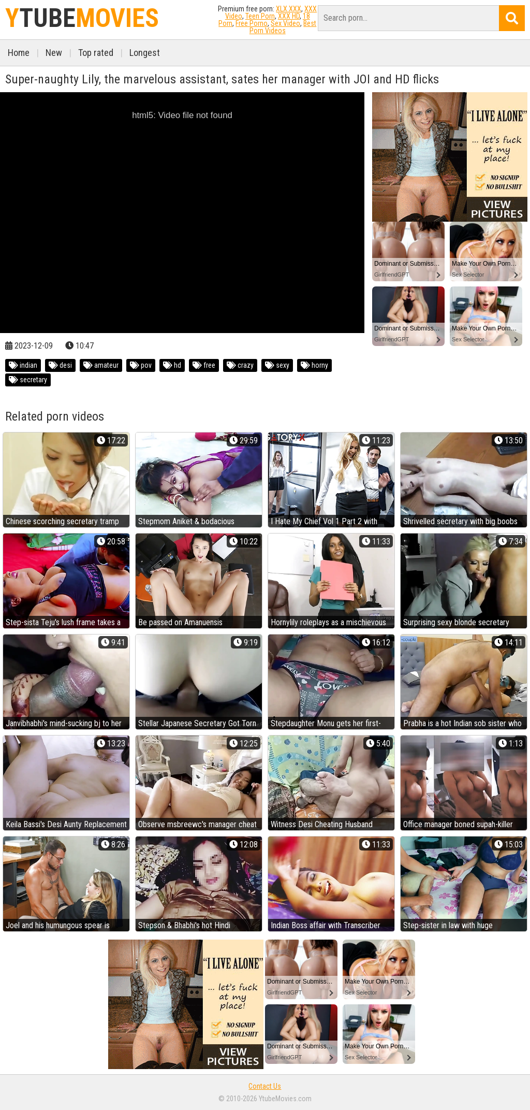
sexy (277, 365)
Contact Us (264, 1086)
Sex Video (285, 23)
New (54, 52)
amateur (101, 365)
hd (172, 365)
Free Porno (251, 23)
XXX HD (289, 16)
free (204, 365)
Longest (144, 52)
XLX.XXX (288, 9)
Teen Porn (260, 16)
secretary (28, 380)
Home (19, 52)
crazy (240, 365)
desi (60, 365)
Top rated (95, 52)
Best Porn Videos (283, 27)
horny (314, 365)
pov (141, 365)
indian (23, 365)
